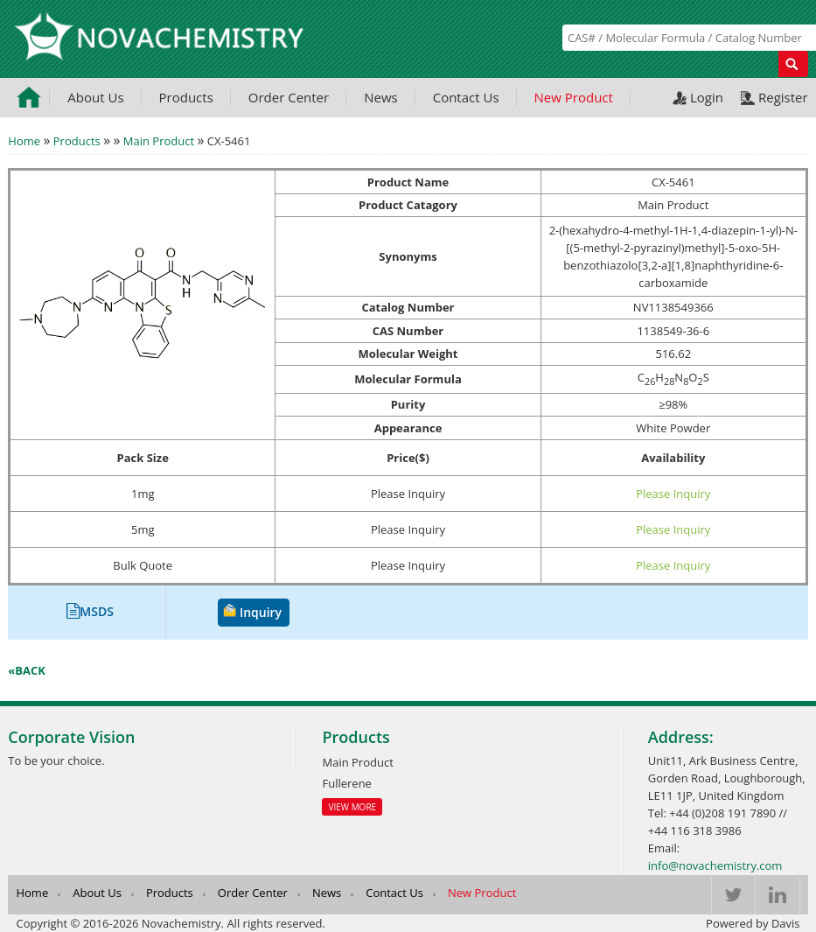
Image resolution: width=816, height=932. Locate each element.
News (381, 97)
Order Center (288, 97)
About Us (95, 97)
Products (186, 97)
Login (706, 97)
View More (352, 807)
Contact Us (466, 97)
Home (24, 141)
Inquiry (261, 612)
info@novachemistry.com (715, 865)
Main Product (158, 141)
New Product (573, 97)
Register (783, 97)
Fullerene (346, 783)
